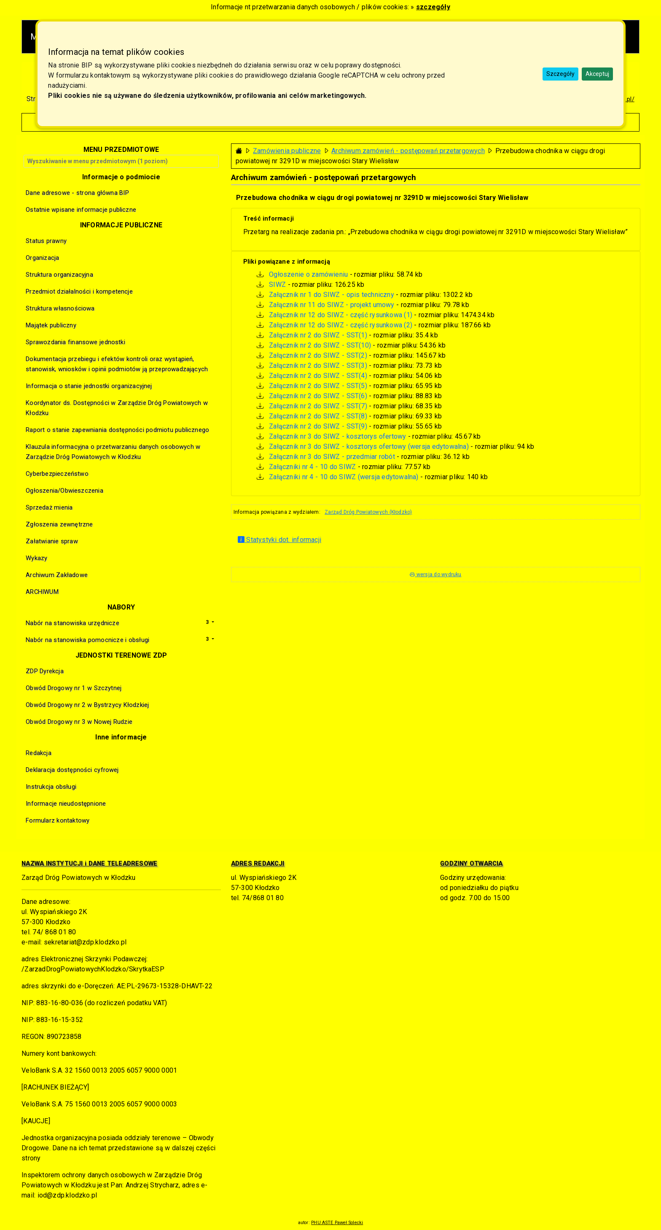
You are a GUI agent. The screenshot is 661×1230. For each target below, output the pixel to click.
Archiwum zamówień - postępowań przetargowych (407, 151)
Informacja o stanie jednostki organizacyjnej (89, 386)
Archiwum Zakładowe (57, 575)
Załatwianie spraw (52, 541)
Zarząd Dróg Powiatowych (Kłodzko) (368, 512)
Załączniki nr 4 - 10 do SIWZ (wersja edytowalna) (343, 477)
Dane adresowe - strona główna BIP (77, 193)
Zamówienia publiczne (287, 151)
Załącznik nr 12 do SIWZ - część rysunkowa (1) (340, 315)
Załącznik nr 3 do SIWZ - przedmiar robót (332, 457)
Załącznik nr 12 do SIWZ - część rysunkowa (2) (340, 325)
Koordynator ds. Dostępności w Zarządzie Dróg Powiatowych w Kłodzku (117, 408)
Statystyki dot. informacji (279, 540)
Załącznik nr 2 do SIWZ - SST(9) (318, 426)
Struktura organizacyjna (59, 274)
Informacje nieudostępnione (66, 803)
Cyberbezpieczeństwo (57, 473)
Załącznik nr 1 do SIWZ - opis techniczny (331, 295)
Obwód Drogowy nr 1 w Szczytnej (73, 688)
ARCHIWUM (42, 592)
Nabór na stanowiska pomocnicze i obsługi (87, 640)
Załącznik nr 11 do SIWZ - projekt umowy (331, 305)
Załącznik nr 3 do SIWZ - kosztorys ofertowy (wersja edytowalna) (368, 446)
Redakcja (38, 753)
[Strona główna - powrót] (239, 151)
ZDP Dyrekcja (45, 671)
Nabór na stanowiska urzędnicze (72, 623)
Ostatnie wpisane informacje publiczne (81, 209)
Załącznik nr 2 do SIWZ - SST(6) (318, 396)
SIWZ (277, 285)
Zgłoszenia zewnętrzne (59, 524)
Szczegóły (560, 73)
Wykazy (36, 558)
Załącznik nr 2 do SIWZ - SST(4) (318, 376)
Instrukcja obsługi (51, 786)
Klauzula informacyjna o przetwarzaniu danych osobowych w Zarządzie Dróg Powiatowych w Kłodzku (113, 452)
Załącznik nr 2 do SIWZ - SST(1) (318, 335)
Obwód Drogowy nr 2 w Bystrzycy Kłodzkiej (87, 705)
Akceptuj (597, 73)
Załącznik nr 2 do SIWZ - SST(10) (320, 345)
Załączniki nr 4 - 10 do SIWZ (312, 467)
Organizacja (42, 258)
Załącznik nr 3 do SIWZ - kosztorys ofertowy (337, 436)
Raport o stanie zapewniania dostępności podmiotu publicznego (117, 430)
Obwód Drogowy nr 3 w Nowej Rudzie (79, 722)
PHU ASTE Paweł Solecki (337, 1222)
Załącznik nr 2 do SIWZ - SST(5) (318, 386)
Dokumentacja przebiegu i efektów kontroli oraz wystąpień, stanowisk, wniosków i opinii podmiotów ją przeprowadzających (117, 364)
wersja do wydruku (435, 574)
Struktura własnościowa (60, 308)
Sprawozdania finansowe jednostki (75, 342)
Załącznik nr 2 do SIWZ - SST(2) (318, 355)
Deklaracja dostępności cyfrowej (72, 770)
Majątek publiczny (51, 325)
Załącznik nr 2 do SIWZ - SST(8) (318, 416)
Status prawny (46, 241)
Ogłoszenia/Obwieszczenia (64, 490)
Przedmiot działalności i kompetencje (79, 291)
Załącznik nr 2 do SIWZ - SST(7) (318, 406)
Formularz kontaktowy (57, 820)
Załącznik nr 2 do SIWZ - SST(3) (318, 365)
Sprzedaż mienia (49, 507)
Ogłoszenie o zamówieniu (308, 274)
